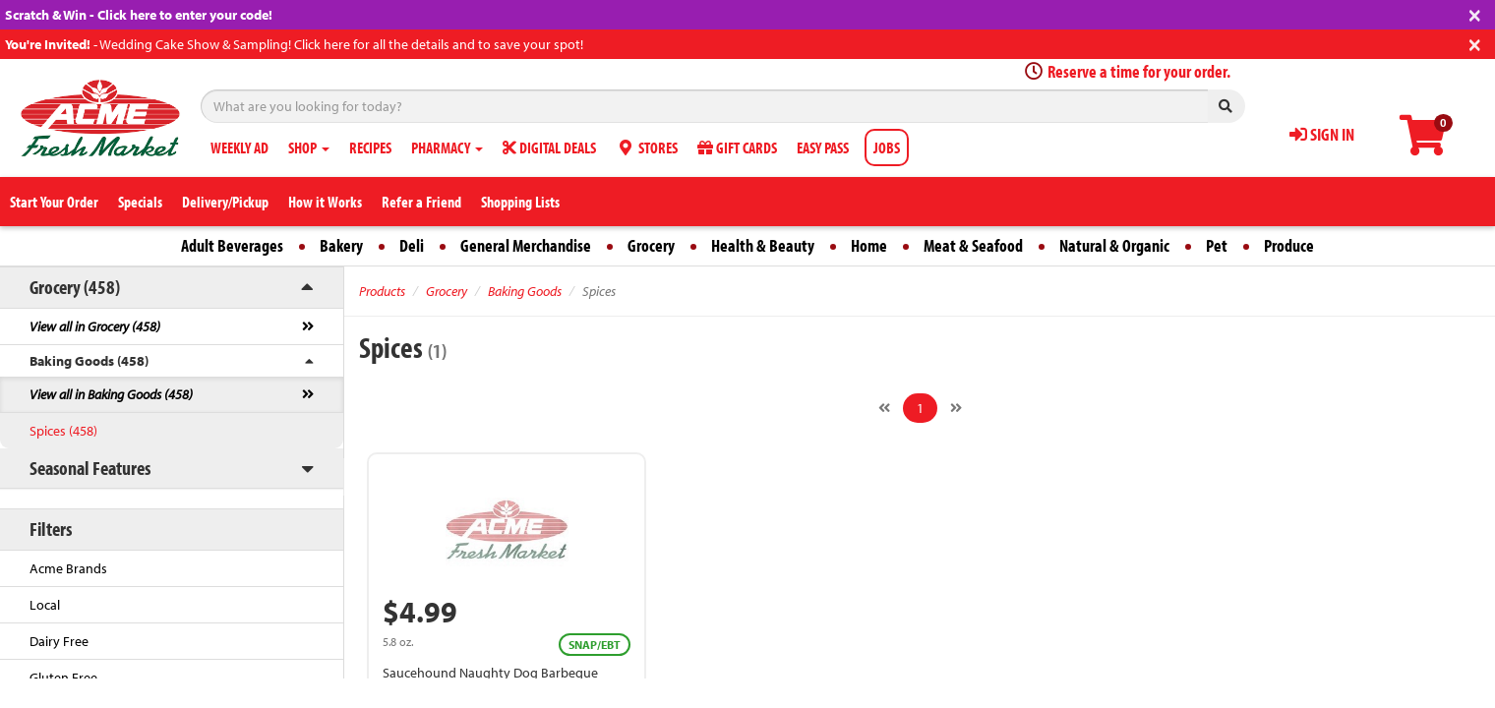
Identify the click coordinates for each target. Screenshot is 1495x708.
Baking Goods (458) (89, 361)
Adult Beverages (232, 245)
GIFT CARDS (737, 147)
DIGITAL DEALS (549, 147)
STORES (647, 147)
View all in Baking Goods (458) (111, 394)
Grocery (651, 245)
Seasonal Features (90, 467)
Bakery (341, 245)
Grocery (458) (75, 286)
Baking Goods (525, 291)
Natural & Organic (1114, 245)
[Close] (1474, 13)
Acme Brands (68, 568)
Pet (1216, 245)
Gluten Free (63, 677)
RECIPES (370, 147)
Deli (411, 245)
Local (45, 605)
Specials (140, 201)
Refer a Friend (421, 201)
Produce (1289, 245)
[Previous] (884, 408)
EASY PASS (823, 147)
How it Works (325, 201)
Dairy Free (59, 641)
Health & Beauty (762, 245)
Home (869, 245)
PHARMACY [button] (447, 147)
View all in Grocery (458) (95, 326)
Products (382, 291)
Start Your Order (54, 201)
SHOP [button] (308, 147)
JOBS (886, 147)
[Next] (956, 408)
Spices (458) (63, 431)
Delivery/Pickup (225, 201)
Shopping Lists (520, 201)
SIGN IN (1321, 134)
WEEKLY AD (239, 147)
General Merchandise (525, 245)
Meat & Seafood (973, 245)
